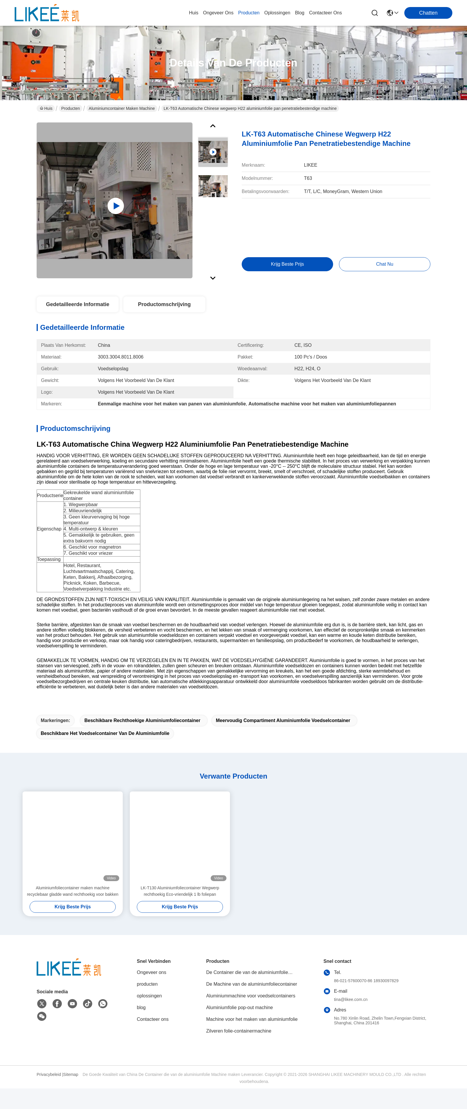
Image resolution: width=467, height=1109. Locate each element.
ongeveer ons (218, 12)
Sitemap (70, 1095)
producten (249, 12)
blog (299, 12)
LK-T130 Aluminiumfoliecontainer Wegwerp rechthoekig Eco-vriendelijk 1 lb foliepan (180, 911)
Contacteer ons (153, 1039)
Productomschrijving (164, 304)
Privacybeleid (49, 1095)
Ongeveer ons (151, 992)
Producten (70, 108)
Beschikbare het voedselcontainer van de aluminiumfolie (105, 753)
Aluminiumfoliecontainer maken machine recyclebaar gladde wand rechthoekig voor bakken (72, 911)
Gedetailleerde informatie (77, 304)
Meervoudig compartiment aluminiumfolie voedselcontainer (283, 740)
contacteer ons (325, 12)
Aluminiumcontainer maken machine (122, 108)
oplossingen (277, 12)
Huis (193, 12)
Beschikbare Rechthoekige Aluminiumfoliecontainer (142, 740)
